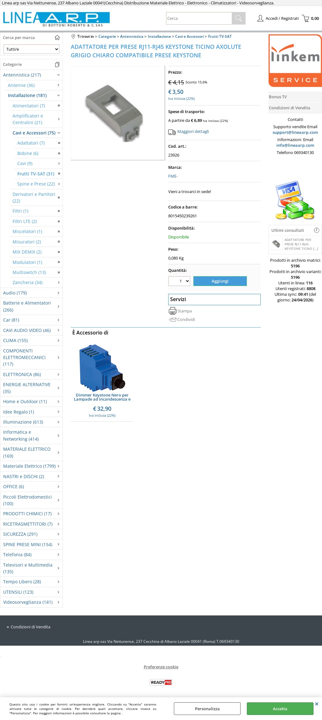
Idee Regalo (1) (18, 412)
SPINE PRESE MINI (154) (27, 544)
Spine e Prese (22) (36, 184)
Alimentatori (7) (29, 106)
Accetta (280, 708)
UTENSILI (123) (18, 592)
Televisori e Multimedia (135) (28, 568)
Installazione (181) (27, 95)
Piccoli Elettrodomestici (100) (27, 500)
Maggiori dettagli (193, 131)
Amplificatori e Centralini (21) (28, 119)
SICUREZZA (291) (20, 534)
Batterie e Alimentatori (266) (27, 306)
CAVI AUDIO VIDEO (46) (27, 330)
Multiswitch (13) (29, 272)
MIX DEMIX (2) (27, 252)
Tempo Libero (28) (22, 582)
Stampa (184, 310)
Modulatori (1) (27, 262)
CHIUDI (317, 703)
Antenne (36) (21, 85)
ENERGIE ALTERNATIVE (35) (27, 387)
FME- (173, 176)
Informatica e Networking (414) (21, 435)
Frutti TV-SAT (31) (35, 174)
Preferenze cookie (161, 667)
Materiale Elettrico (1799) (29, 466)
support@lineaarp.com (295, 132)
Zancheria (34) (27, 282)
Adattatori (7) (31, 143)
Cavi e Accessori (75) (34, 133)
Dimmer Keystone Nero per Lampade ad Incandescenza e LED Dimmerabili (102, 397)
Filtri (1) (20, 211)
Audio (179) (15, 293)
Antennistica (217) (22, 75)
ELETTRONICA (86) (22, 374)
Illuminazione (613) (23, 422)
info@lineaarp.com (295, 145)
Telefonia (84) (17, 554)
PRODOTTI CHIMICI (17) (27, 514)
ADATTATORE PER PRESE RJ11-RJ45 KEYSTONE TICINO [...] (294, 244)
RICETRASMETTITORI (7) (28, 524)
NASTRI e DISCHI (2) (23, 476)
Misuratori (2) (27, 242)
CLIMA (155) (15, 340)
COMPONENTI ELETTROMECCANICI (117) (24, 357)
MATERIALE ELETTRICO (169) (27, 452)
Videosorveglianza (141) (28, 602)
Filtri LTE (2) (25, 221)
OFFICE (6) (13, 486)
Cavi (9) (24, 163)
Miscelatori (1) (27, 231)
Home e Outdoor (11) (25, 401)
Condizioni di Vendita (30, 627)
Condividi (186, 319)
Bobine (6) (27, 153)
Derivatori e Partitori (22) (34, 197)
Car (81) (11, 320)
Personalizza (207, 708)
